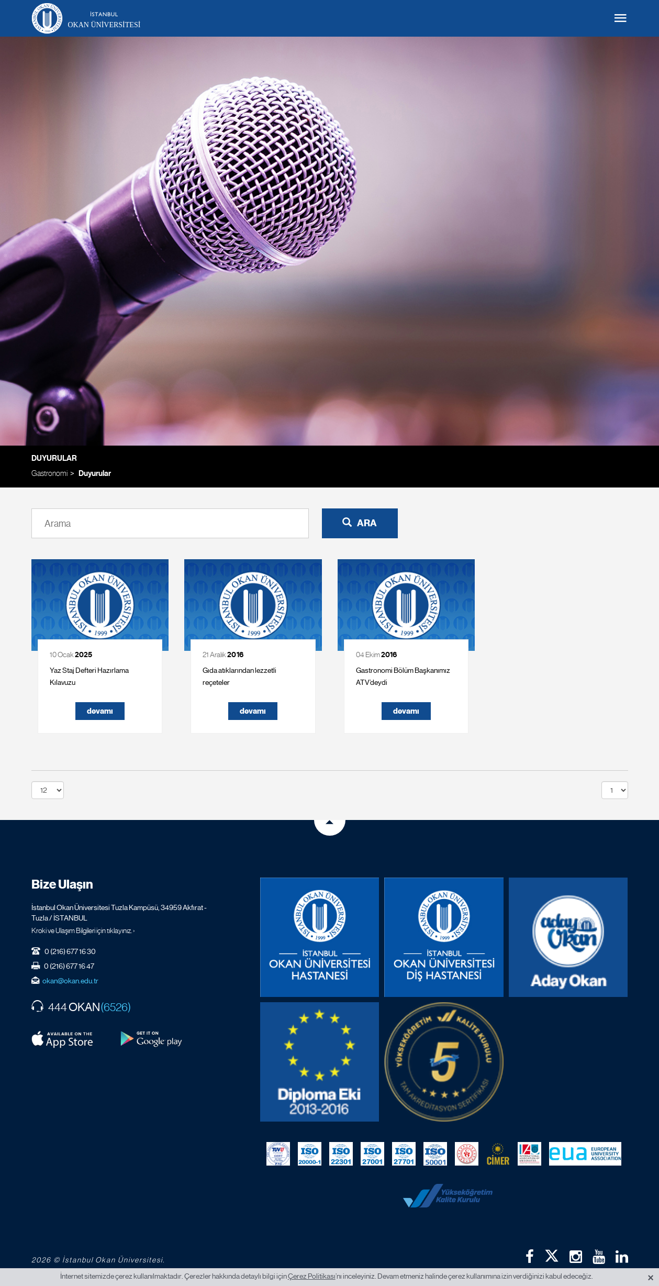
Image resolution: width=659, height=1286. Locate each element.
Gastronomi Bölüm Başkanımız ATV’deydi (403, 676)
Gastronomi (49, 473)
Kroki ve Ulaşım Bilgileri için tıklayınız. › (83, 930)
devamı (100, 711)
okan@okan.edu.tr (70, 981)
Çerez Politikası (312, 1276)
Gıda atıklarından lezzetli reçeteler (239, 676)
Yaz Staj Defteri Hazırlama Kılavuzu (89, 676)
